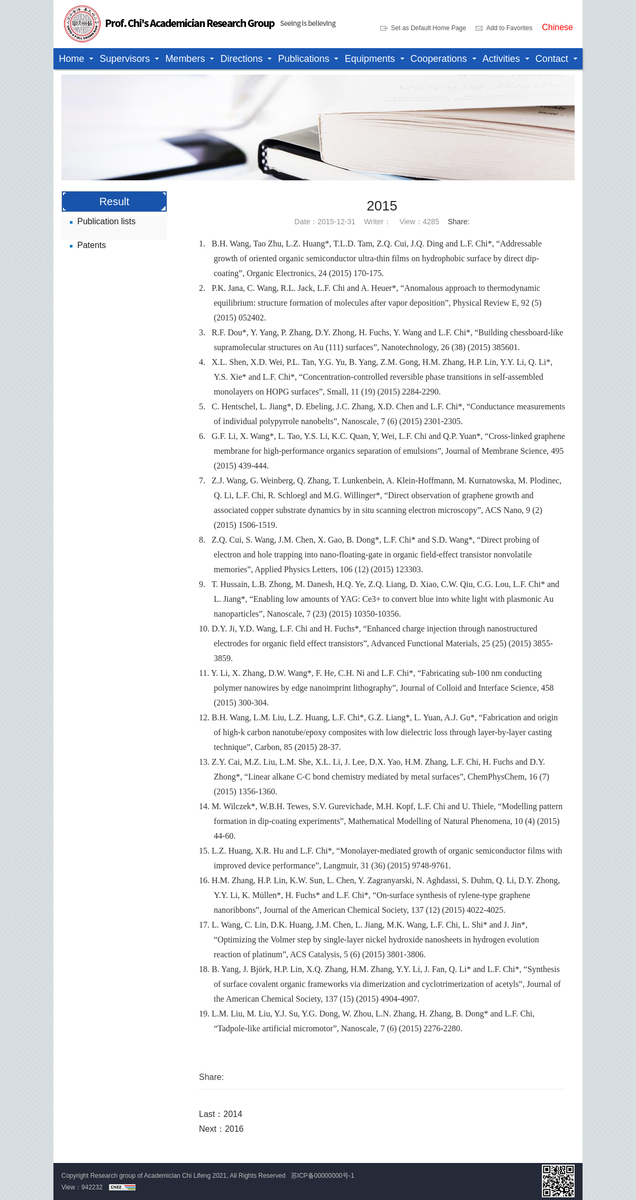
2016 (234, 1128)
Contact (551, 58)
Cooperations (439, 58)
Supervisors (124, 58)
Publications (303, 58)
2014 (232, 1114)
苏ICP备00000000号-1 (323, 1175)
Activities (501, 58)
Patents (91, 245)
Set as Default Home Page (428, 28)
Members (185, 58)
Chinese (557, 27)
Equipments (369, 58)
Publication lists (106, 221)
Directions (241, 58)
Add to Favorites (509, 28)
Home (71, 58)
